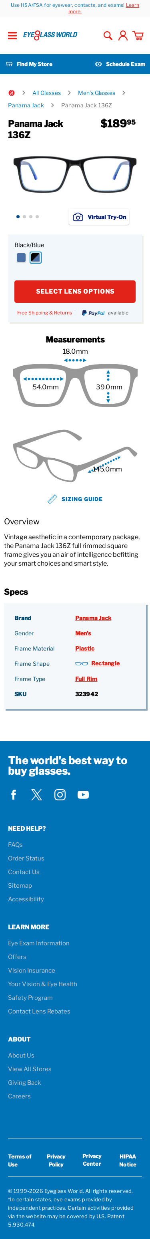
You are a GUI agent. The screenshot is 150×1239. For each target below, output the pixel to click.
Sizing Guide (75, 499)
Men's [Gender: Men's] (83, 633)
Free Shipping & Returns (44, 313)
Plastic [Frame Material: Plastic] (85, 648)
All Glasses (46, 92)
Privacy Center (91, 1161)
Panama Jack (26, 105)
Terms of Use (19, 1160)
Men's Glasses (96, 92)
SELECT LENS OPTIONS (75, 291)
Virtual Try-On (99, 216)
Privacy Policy (56, 1160)
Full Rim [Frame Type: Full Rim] (86, 678)
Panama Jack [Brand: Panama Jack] (93, 617)
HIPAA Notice (127, 1160)
